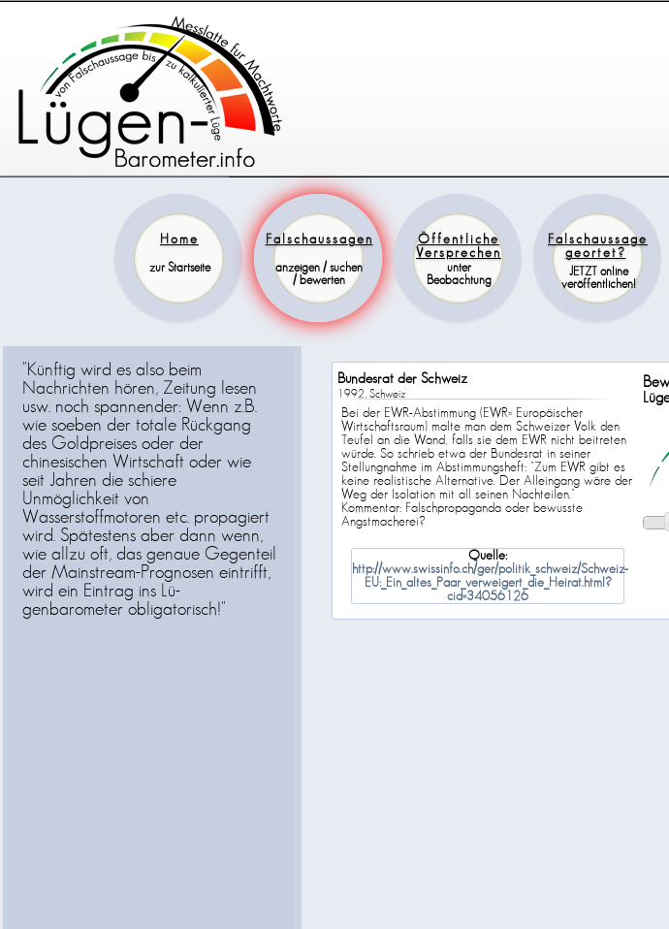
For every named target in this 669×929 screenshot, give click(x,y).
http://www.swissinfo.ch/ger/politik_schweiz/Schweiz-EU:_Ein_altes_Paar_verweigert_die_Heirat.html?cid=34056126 (490, 582)
